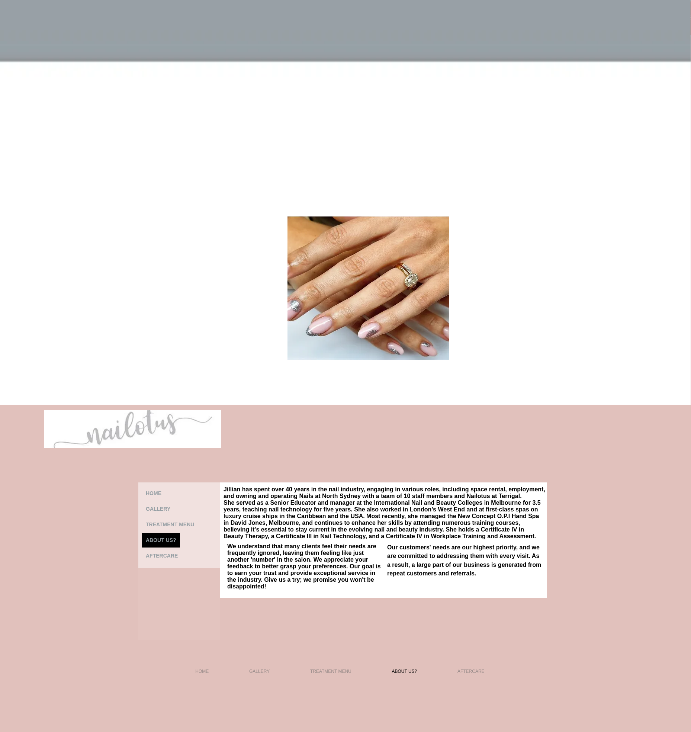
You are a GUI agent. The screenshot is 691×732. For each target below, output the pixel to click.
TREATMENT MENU (170, 524)
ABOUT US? (161, 540)
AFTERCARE (162, 556)
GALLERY (158, 509)
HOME (153, 493)
